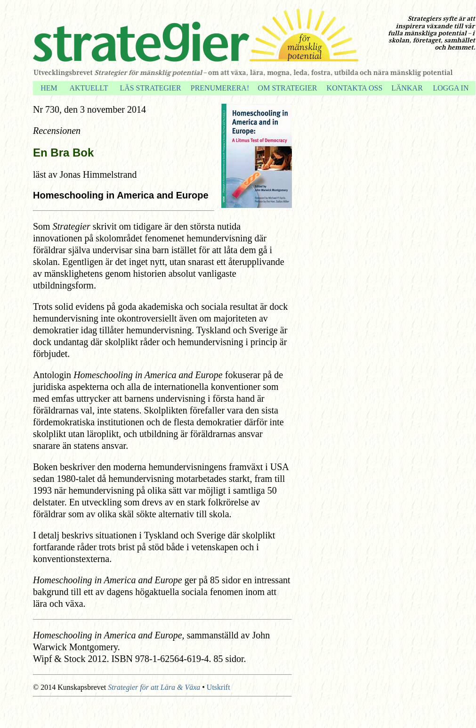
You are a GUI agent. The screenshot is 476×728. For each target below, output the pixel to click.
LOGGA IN (451, 88)
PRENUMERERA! (220, 88)
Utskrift (218, 687)
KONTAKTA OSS (355, 88)
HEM (48, 88)
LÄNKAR (407, 88)
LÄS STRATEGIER (150, 88)
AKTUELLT (88, 88)
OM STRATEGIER (287, 88)
